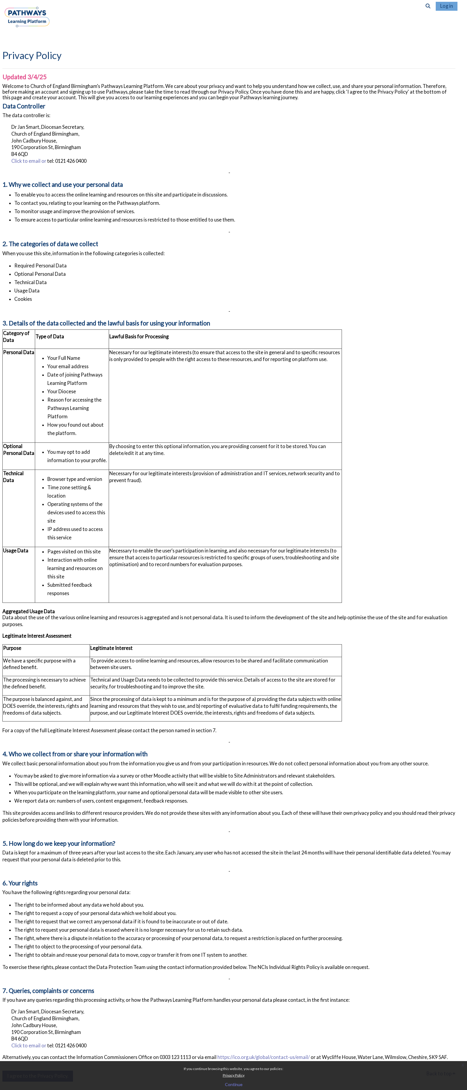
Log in (446, 6)
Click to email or (29, 161)
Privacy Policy (234, 1075)
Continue (233, 1084)
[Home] (27, 22)
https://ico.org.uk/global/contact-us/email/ (263, 1057)
